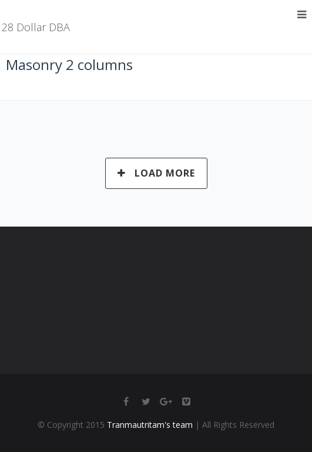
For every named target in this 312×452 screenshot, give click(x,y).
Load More (156, 173)
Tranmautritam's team (150, 424)
